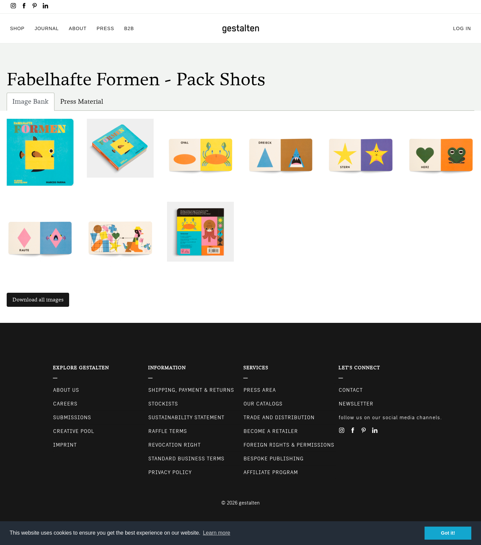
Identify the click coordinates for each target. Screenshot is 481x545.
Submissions (72, 418)
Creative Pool (73, 431)
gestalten (249, 503)
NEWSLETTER (356, 404)
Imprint (65, 445)
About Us (66, 390)
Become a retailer (271, 431)
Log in (462, 28)
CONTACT (351, 390)
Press (105, 28)
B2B (129, 28)
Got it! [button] (448, 533)
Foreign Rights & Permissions (289, 445)
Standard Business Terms (186, 459)
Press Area (260, 390)
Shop (17, 28)
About (78, 28)
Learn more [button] (216, 533)
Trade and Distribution (279, 418)
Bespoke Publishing (274, 459)
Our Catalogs (263, 404)
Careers (65, 404)
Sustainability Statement (186, 418)
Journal (47, 28)
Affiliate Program (271, 472)
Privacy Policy (170, 472)
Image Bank (33, 103)
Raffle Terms (167, 431)
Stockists (163, 404)
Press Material (81, 101)
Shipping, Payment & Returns (191, 390)
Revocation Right (174, 445)
